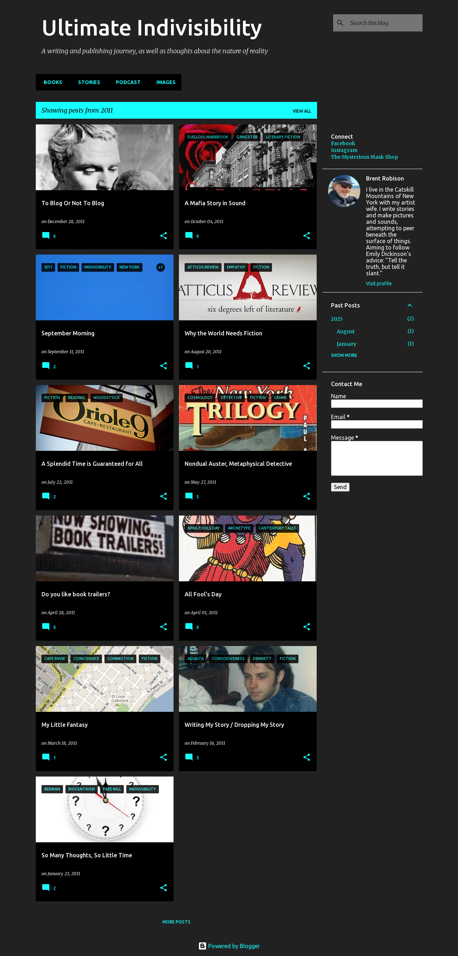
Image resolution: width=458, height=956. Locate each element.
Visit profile (379, 283)
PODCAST (126, 82)
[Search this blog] (385, 22)
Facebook (343, 143)
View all (302, 111)
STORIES (87, 82)
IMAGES (164, 82)
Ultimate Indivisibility (152, 27)
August (346, 331)
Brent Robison (385, 178)
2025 (337, 319)
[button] (163, 236)
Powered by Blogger (229, 946)
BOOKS (51, 82)
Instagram (344, 150)
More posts (176, 922)
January (346, 344)
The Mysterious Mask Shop (364, 157)
